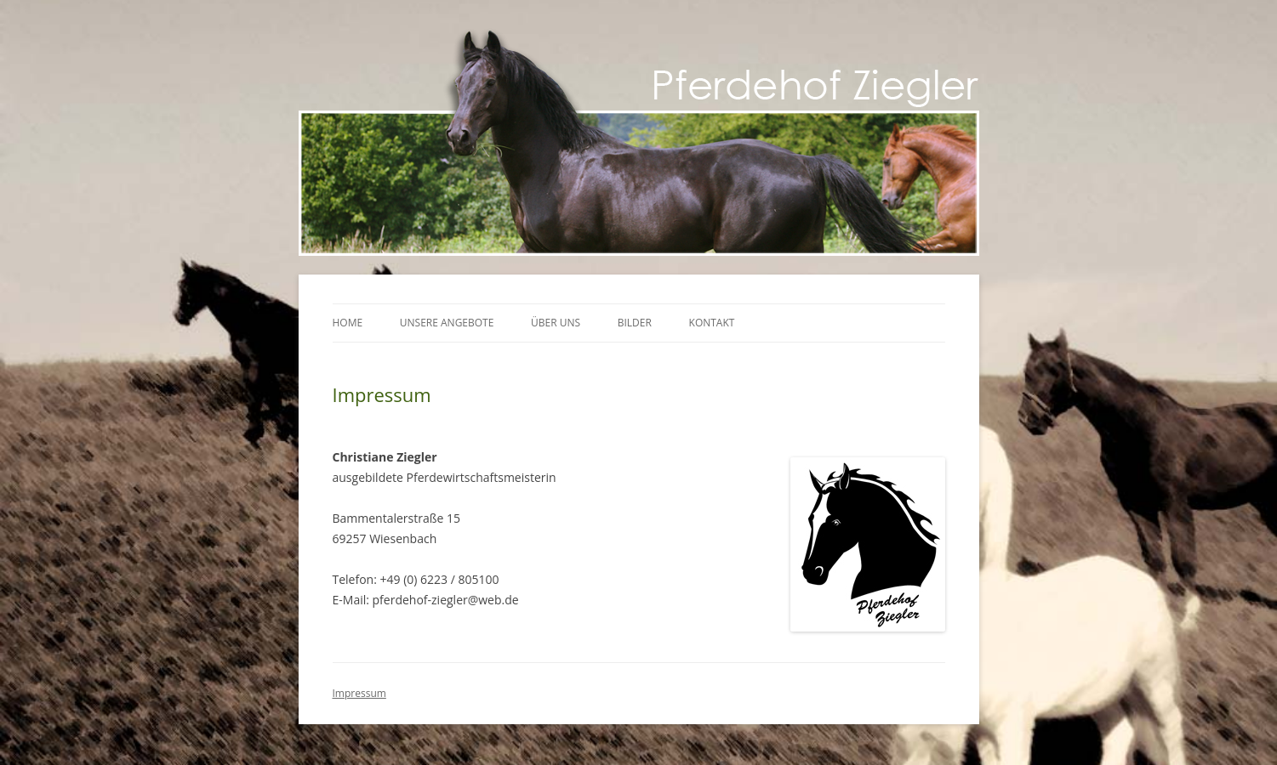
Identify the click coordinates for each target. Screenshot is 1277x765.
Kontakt (712, 322)
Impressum (359, 693)
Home (348, 322)
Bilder (635, 322)
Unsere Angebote (447, 322)
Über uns (555, 322)
